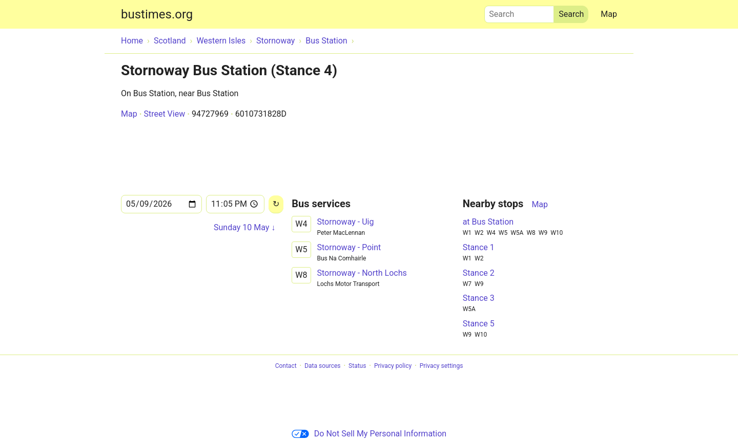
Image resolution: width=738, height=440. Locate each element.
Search (519, 12)
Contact (286, 365)
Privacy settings (441, 365)
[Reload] (276, 204)
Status (357, 365)
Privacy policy (393, 365)
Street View (164, 114)
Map (609, 14)
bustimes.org (157, 14)
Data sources (322, 365)
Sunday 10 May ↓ (244, 227)
